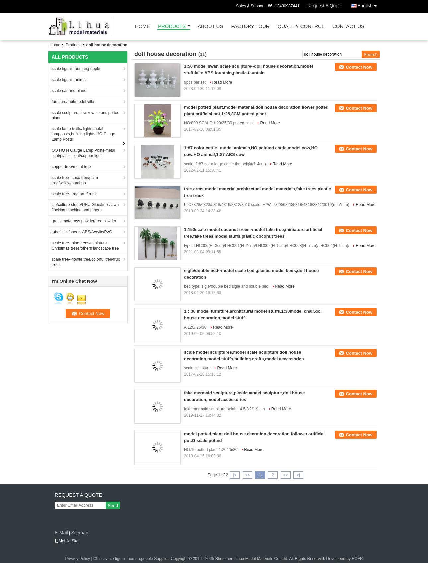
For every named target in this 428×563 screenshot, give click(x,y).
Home (142, 26)
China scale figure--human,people (123, 558)
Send (113, 505)
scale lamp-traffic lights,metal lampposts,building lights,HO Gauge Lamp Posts (83, 134)
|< (234, 475)
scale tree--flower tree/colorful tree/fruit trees (86, 262)
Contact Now (359, 67)
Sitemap (79, 532)
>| (298, 475)
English (368, 4)
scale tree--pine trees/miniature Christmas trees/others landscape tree (85, 246)
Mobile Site (66, 541)
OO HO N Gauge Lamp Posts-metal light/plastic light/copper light (83, 153)
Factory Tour (250, 26)
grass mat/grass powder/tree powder (84, 221)
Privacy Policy (77, 558)
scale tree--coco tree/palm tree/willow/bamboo (75, 180)
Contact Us (348, 26)
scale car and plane (69, 90)
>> (285, 475)
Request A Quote (324, 5)
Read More (222, 82)
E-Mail (61, 532)
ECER (357, 558)
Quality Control (301, 26)
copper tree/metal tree (71, 166)
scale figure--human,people (76, 68)
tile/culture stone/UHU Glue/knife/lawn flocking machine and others (85, 207)
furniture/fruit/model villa (73, 101)
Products (172, 26)
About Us (210, 26)
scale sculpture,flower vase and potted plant (85, 115)
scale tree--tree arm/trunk (74, 194)
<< (247, 475)
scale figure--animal (69, 79)
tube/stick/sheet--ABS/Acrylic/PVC (82, 232)
